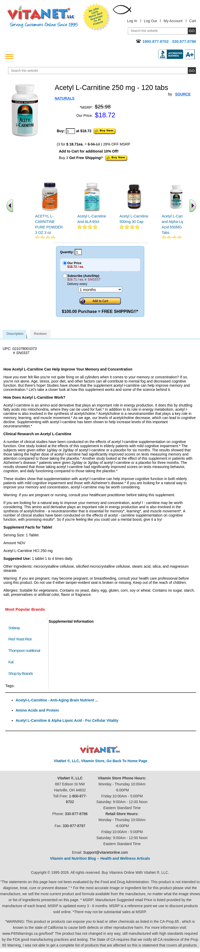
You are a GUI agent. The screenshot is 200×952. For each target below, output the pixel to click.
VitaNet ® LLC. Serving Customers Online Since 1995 (43, 17)
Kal (10, 662)
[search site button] (192, 70)
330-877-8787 (74, 826)
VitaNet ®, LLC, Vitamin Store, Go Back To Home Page (100, 761)
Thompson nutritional (24, 650)
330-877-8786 (76, 814)
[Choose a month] (100, 289)
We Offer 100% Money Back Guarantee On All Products (96, 17)
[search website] (102, 70)
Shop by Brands (21, 673)
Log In (132, 21)
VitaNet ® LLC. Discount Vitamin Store (100, 749)
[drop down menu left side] (9, 56)
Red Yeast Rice (20, 639)
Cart (192, 21)
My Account (173, 21)
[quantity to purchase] (70, 131)
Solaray (14, 628)
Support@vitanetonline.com (105, 852)
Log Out (150, 21)
